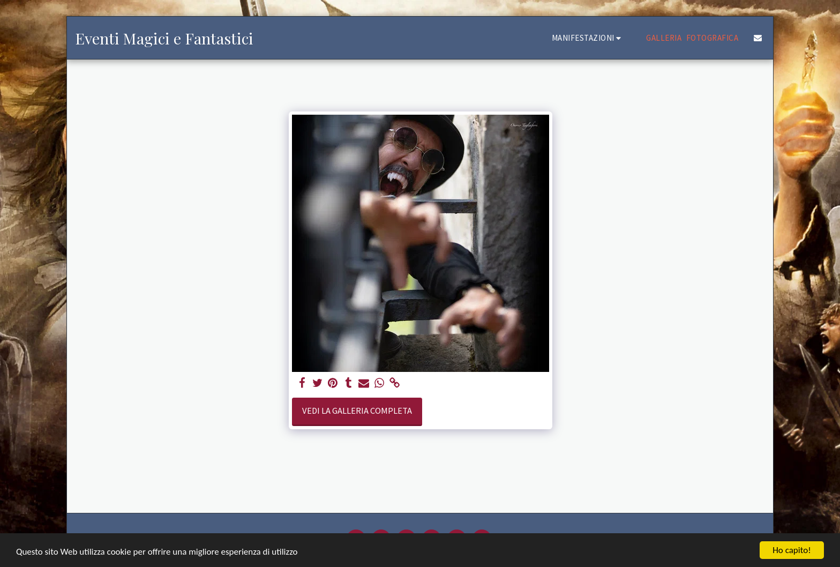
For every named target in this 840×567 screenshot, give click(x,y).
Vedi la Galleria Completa (357, 410)
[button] (588, 37)
